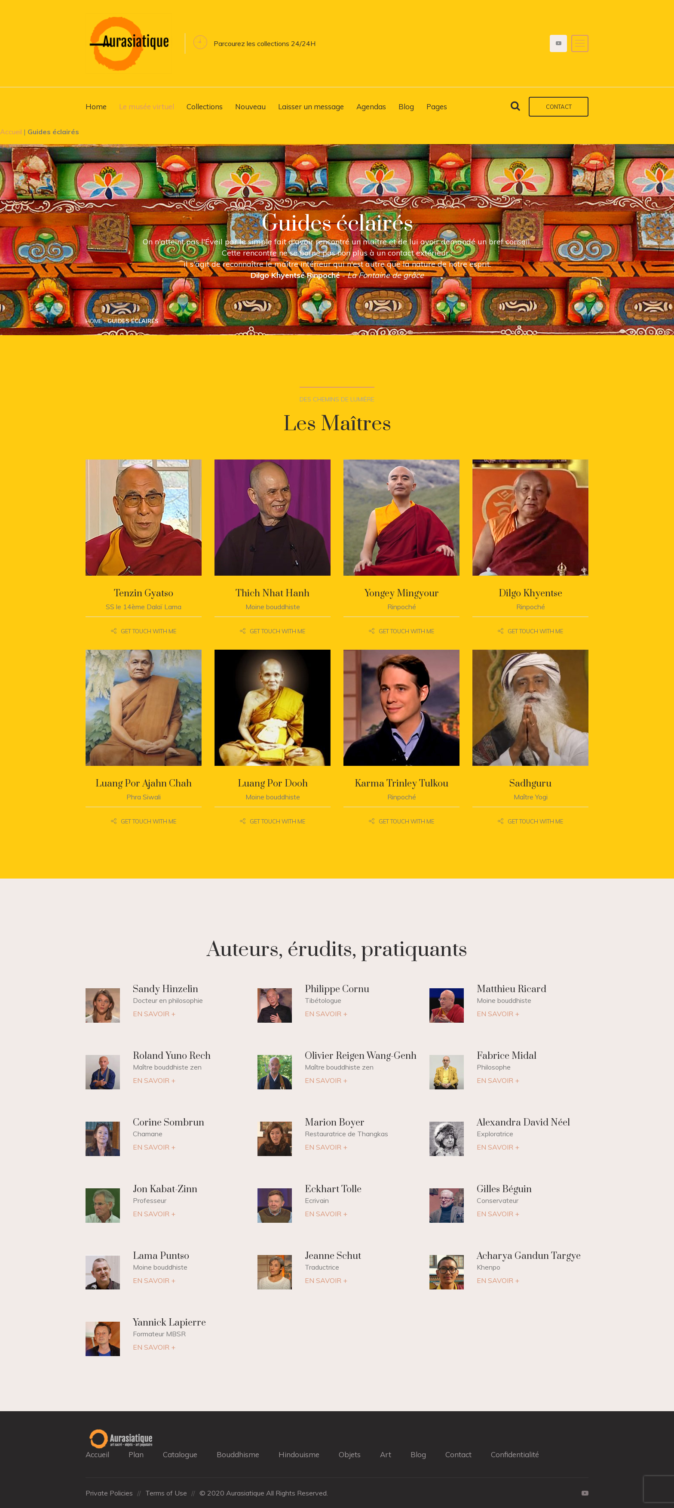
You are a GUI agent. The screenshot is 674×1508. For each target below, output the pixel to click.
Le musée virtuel (146, 106)
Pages (436, 106)
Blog (406, 106)
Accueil (11, 131)
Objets (350, 1454)
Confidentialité (515, 1454)
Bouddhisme (238, 1454)
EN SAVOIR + (154, 1013)
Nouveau (250, 106)
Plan (136, 1454)
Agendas (371, 106)
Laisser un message (311, 106)
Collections (205, 106)
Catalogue (180, 1454)
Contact (559, 106)
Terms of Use (166, 1493)
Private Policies (109, 1493)
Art (385, 1454)
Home (96, 106)
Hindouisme (299, 1454)
